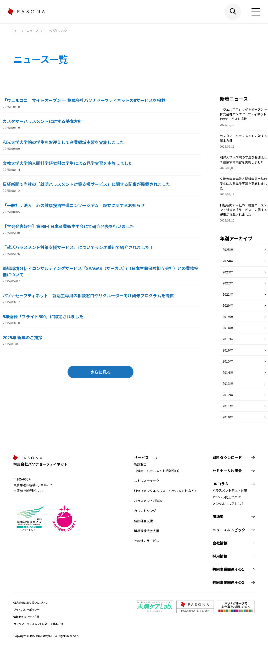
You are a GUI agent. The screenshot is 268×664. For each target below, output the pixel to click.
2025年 (227, 249)
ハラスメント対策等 (148, 500)
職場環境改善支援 (146, 530)
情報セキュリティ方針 (26, 617)
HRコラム (220, 483)
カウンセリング (145, 510)
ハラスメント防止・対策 (230, 490)
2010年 (227, 417)
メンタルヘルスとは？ (228, 503)
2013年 (227, 383)
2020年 (227, 305)
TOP (16, 30)
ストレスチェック (146, 480)
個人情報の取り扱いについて (30, 602)
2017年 (227, 339)
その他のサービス (146, 540)
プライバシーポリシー (26, 610)
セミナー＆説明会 (227, 470)
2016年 (227, 350)
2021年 (227, 294)
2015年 (227, 361)
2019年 (227, 316)
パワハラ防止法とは (227, 497)
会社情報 (220, 543)
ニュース (32, 30)
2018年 (227, 327)
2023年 (227, 272)
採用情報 (220, 556)
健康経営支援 (143, 521)
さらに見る (100, 372)
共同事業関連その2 (228, 582)
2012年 (227, 394)
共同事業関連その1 (228, 569)
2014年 (227, 372)
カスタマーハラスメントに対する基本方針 (38, 624)
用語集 (218, 516)
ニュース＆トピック (229, 529)
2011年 (227, 406)
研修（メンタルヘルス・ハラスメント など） (166, 490)
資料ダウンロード (227, 457)
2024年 (227, 260)
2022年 (227, 283)
